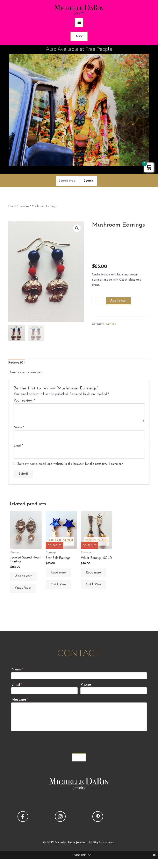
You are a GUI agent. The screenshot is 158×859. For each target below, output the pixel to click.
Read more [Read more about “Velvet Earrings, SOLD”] (93, 572)
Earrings (24, 206)
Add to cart (118, 300)
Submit (79, 757)
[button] (77, 228)
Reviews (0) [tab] (16, 362)
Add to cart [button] (23, 576)
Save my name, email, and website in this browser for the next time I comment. (70, 464)
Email (18, 445)
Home (12, 206)
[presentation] (42, 741)
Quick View (23, 588)
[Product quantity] (97, 301)
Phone (85, 684)
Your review (24, 401)
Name (19, 427)
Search (88, 180)
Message (19, 699)
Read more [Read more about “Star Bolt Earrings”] (58, 572)
